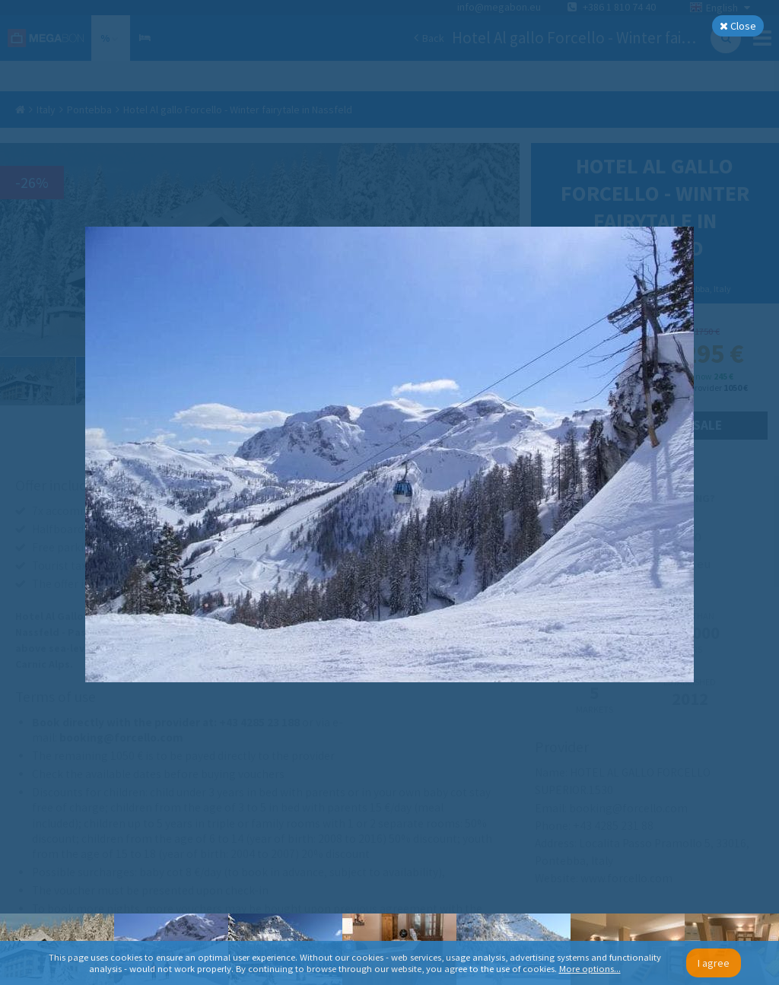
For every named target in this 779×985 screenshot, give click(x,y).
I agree (714, 963)
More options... (590, 968)
